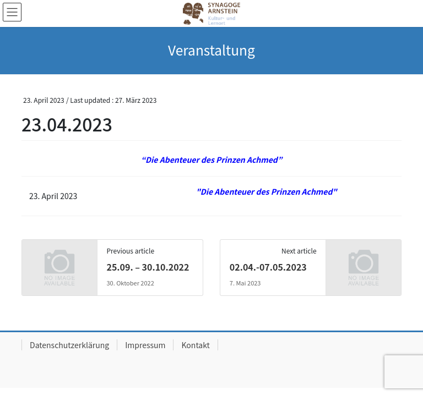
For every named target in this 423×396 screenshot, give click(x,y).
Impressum (145, 344)
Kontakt (195, 344)
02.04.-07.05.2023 (268, 266)
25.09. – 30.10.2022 (147, 266)
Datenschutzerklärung (69, 344)
